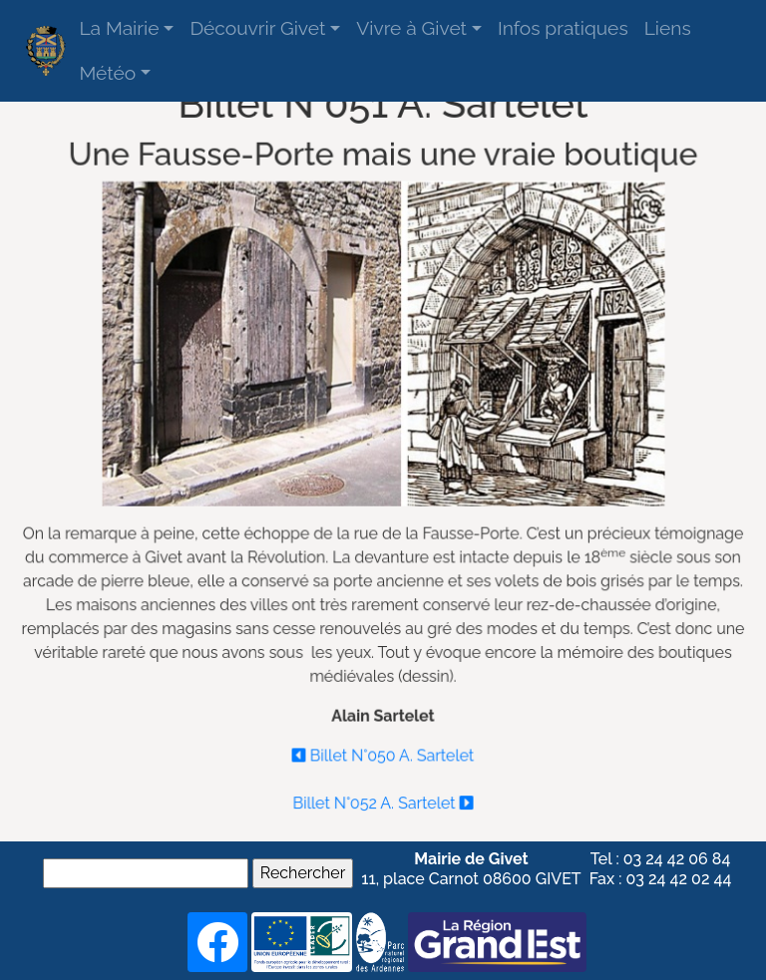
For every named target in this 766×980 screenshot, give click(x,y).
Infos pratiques (563, 28)
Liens (667, 28)
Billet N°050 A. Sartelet (383, 752)
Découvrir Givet (257, 28)
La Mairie (119, 28)
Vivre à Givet (411, 28)
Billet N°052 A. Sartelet (383, 799)
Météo (107, 73)
